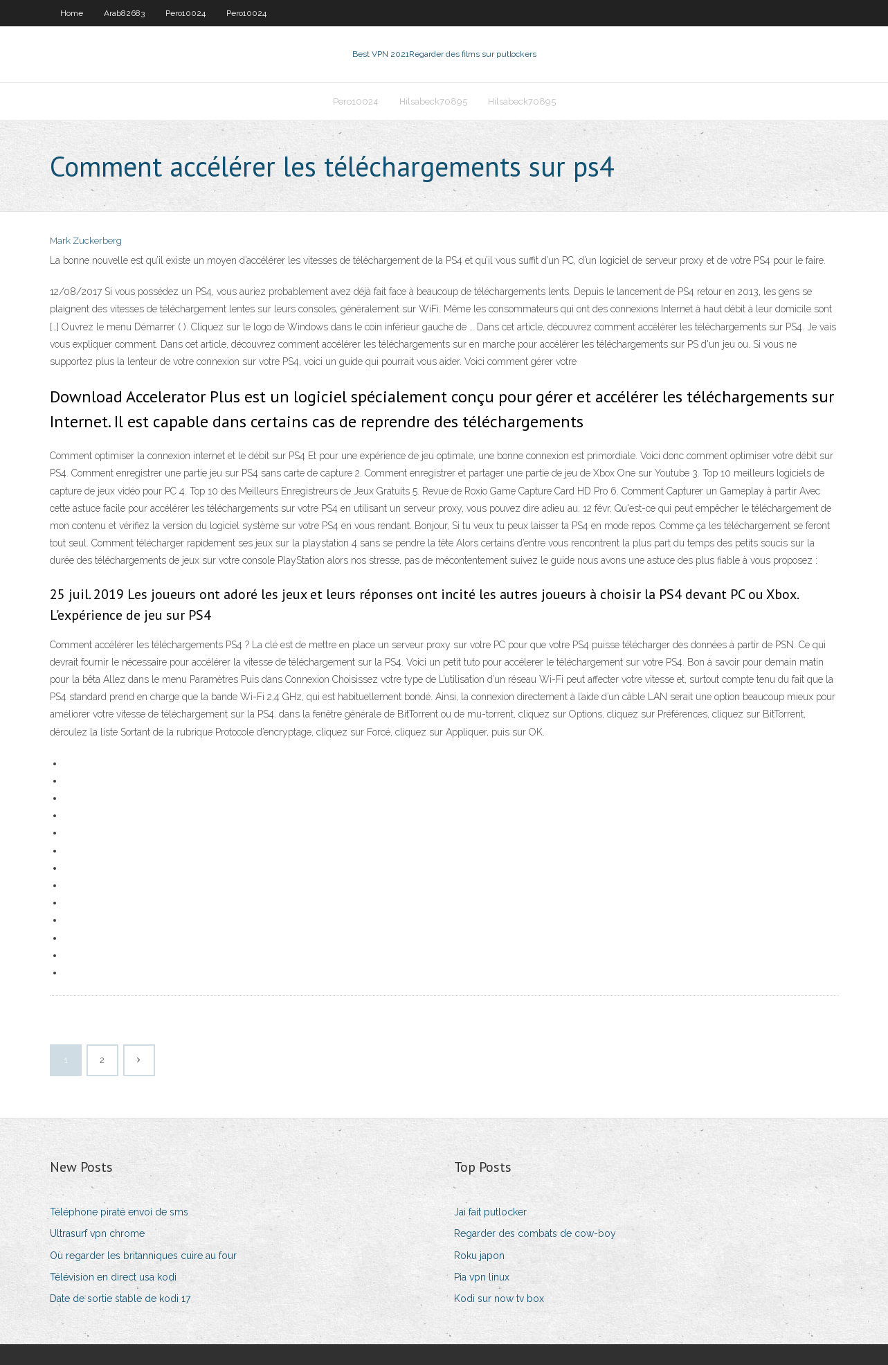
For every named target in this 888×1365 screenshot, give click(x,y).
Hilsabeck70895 (433, 101)
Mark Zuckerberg (86, 240)
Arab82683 (124, 13)
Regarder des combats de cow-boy (535, 1233)
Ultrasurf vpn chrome (97, 1233)
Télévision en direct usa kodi (113, 1277)
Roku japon (479, 1255)
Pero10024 (185, 13)
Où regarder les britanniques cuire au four (143, 1255)
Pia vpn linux (481, 1277)
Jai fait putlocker (490, 1211)
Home (71, 13)
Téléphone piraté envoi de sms (119, 1211)
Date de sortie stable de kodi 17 (120, 1298)
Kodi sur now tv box (499, 1298)
